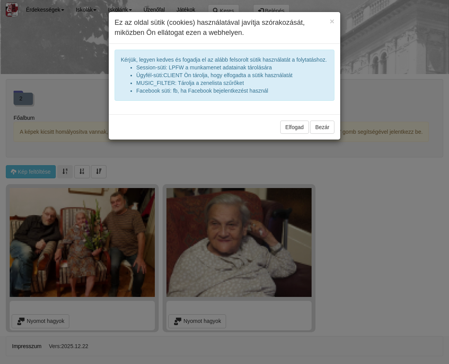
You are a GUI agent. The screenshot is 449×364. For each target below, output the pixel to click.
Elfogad (294, 127)
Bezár (322, 127)
